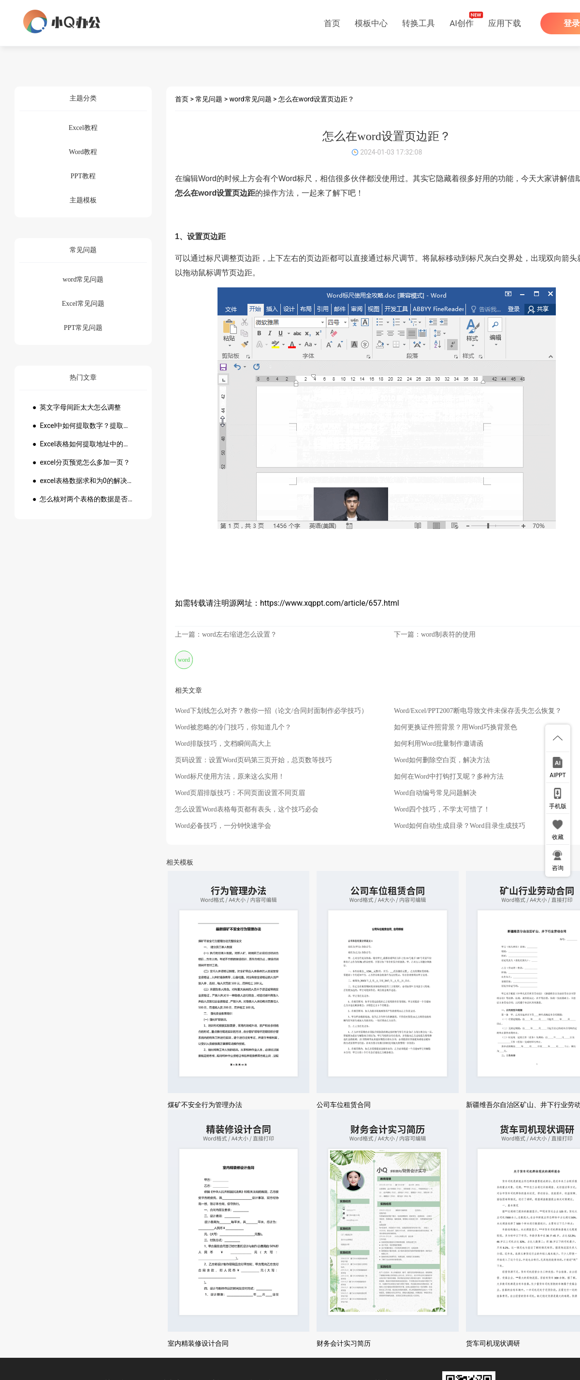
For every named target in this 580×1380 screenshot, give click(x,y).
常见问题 (208, 99)
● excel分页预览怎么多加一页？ (81, 462)
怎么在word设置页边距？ (316, 99)
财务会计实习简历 (344, 1343)
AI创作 (462, 23)
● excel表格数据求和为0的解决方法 (83, 480)
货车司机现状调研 (493, 1343)
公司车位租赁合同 (344, 1105)
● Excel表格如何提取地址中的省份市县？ (83, 444)
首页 (332, 23)
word (184, 659)
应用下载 (504, 23)
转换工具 (418, 23)
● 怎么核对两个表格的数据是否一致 (83, 499)
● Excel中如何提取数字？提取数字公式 (83, 425)
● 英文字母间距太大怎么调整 (76, 407)
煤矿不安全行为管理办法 (205, 1105)
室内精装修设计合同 (198, 1343)
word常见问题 (251, 99)
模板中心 (371, 23)
